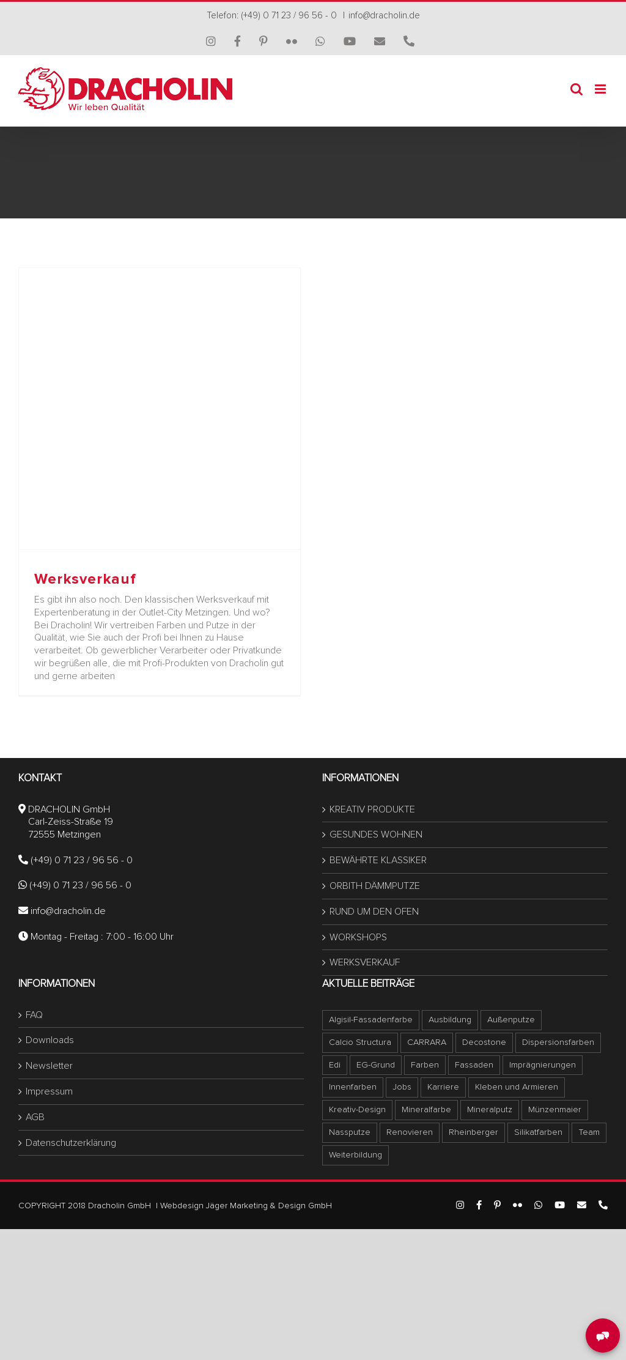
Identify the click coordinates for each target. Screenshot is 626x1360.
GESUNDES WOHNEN (376, 834)
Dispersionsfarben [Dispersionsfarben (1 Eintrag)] (558, 1042)
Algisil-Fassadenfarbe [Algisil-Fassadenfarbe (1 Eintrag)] (371, 1019)
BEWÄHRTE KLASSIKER (378, 860)
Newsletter (49, 1066)
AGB (35, 1117)
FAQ (34, 1015)
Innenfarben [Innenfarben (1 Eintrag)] (353, 1087)
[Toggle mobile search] (576, 89)
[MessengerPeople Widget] (603, 1335)
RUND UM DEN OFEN (374, 911)
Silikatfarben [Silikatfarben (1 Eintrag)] (538, 1132)
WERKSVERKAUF (365, 962)
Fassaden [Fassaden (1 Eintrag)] (474, 1065)
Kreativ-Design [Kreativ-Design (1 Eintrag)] (357, 1109)
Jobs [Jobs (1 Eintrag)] (401, 1087)
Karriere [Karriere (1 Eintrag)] (443, 1087)
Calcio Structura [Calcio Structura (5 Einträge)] (360, 1042)
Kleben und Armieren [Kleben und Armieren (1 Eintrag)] (516, 1087)
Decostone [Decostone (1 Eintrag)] (484, 1042)
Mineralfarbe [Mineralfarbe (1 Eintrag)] (426, 1109)
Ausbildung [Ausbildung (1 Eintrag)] (450, 1019)
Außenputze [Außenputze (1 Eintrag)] (511, 1019)
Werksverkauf (85, 579)
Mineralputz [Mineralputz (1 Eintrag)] (489, 1109)
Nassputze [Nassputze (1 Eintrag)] (349, 1132)
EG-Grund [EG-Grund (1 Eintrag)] (375, 1065)
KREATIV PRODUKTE (372, 809)
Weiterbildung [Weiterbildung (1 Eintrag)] (355, 1155)
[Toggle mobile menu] (601, 89)
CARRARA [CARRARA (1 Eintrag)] (426, 1042)
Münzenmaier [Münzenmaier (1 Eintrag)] (554, 1109)
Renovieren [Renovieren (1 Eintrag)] (409, 1132)
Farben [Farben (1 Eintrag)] (425, 1065)
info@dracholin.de (384, 15)
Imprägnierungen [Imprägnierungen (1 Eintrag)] (542, 1065)
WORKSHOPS (358, 937)
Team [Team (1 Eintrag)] (589, 1132)
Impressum (49, 1091)
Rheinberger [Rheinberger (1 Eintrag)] (473, 1132)
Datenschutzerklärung (71, 1143)
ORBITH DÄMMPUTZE (375, 886)
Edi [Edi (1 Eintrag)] (335, 1065)
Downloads (50, 1040)
